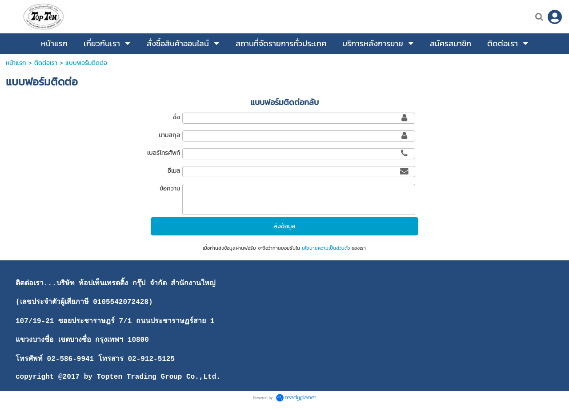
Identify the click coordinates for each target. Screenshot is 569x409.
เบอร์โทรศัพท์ (163, 153)
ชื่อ (176, 117)
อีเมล (174, 170)
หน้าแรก (16, 63)
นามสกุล (169, 135)
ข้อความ (170, 188)
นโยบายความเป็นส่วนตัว (326, 247)
